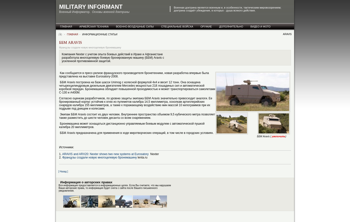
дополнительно (231, 26)
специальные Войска (177, 26)
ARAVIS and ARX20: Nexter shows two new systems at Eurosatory (105, 154)
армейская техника (94, 26)
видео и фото (260, 26)
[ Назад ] (63, 171)
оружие (206, 26)
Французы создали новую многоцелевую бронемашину (99, 157)
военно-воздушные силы (135, 26)
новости (66, 32)
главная (66, 26)
